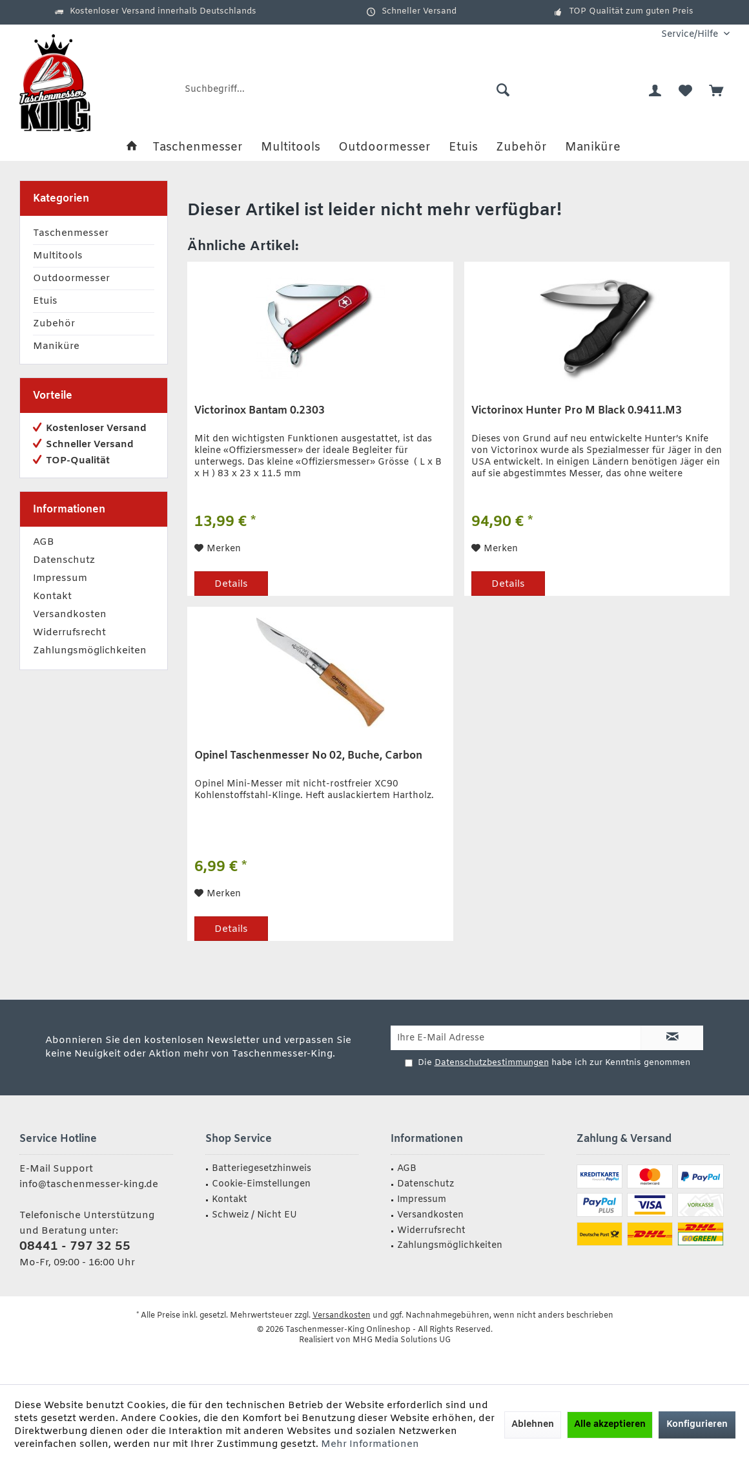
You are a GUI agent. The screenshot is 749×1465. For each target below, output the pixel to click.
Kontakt (52, 596)
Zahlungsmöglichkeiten (90, 650)
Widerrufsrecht (69, 632)
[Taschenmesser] (197, 147)
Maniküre (56, 346)
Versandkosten (70, 614)
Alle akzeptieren (610, 1424)
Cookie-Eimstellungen (261, 1184)
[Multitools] (290, 147)
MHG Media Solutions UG (402, 1340)
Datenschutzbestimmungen (492, 1062)
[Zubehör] (521, 147)
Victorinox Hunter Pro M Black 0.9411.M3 (576, 411)
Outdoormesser (71, 278)
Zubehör (54, 323)
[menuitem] (691, 34)
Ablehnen (532, 1424)
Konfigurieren (697, 1424)
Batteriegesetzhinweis (261, 1169)
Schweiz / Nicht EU (254, 1215)
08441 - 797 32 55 (74, 1246)
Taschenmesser (70, 233)
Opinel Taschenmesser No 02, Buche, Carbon (308, 756)
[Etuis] (463, 147)
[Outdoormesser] (384, 147)
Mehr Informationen (370, 1444)
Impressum (60, 578)
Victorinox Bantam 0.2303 (259, 411)
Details (231, 584)
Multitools (58, 255)
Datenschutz (64, 560)
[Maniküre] (593, 147)
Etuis (45, 301)
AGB (43, 542)
